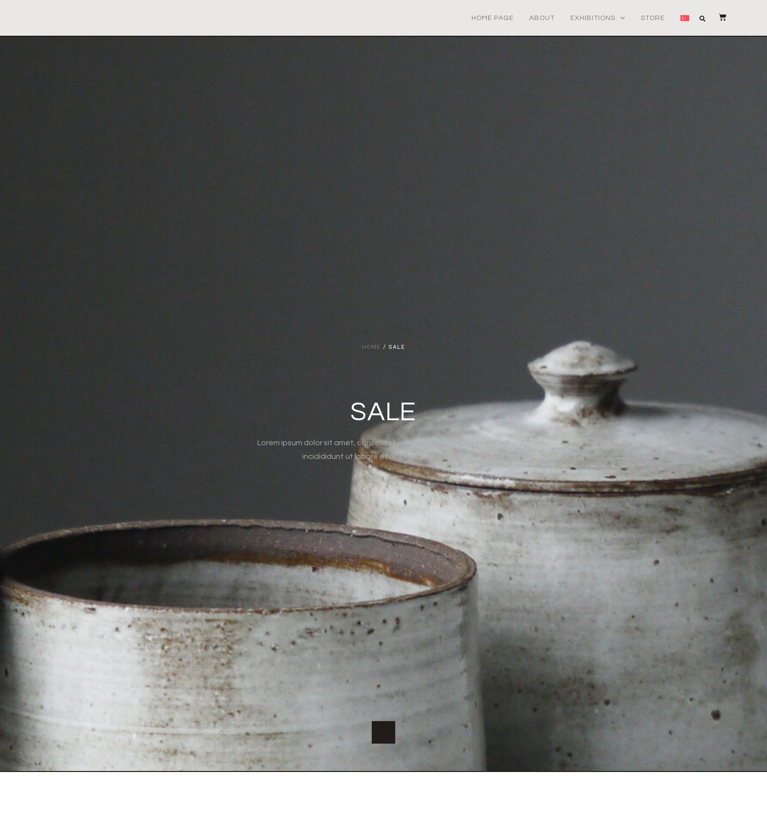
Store (653, 18)
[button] (706, 18)
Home (371, 346)
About (542, 18)
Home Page (493, 18)
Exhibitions (597, 18)
